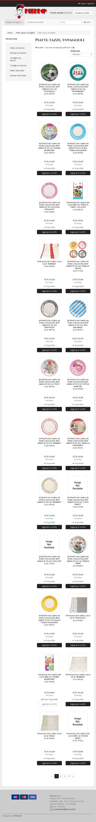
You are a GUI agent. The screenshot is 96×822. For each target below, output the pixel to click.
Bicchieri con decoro (18, 53)
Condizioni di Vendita (35, 22)
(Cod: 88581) (78, 550)
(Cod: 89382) (78, 137)
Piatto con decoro (17, 48)
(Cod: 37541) (49, 549)
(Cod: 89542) (49, 431)
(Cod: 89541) (78, 432)
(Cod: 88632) (78, 195)
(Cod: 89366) (78, 373)
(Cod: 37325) (78, 726)
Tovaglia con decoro (18, 65)
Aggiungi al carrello (49, 114)
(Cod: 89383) (49, 196)
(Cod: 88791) (78, 314)
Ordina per (75, 51)
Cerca (87, 22)
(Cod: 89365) (49, 667)
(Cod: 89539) (78, 666)
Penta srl (18, 815)
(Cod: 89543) (49, 490)
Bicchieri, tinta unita (18, 75)
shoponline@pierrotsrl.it (65, 809)
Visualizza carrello (82, 13)
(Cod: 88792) (49, 372)
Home (10, 33)
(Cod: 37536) (78, 491)
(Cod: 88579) (49, 78)
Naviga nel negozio (14, 22)
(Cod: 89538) (49, 253)
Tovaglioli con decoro (15, 59)
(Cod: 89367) (49, 137)
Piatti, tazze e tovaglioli (25, 33)
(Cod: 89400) (49, 725)
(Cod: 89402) (78, 607)
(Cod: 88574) (49, 314)
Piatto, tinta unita (17, 70)
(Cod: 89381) (49, 609)
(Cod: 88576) (78, 78)
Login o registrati (86, 3)
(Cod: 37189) (78, 255)
